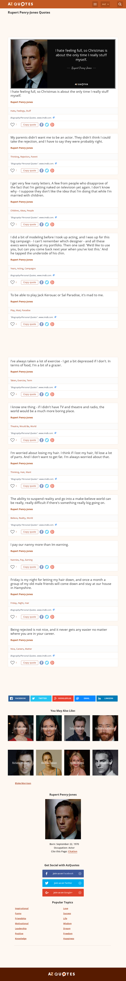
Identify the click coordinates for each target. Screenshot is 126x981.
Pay (22, 559)
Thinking (15, 156)
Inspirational (22, 908)
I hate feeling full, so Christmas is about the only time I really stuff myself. (59, 94)
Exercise (22, 380)
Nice (13, 648)
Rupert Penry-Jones (22, 102)
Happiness (68, 938)
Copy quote (29, 124)
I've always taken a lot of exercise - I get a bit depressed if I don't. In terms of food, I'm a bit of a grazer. (61, 363)
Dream (66, 928)
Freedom (67, 933)
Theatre (14, 426)
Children (15, 210)
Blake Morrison (23, 783)
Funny (18, 913)
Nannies (15, 559)
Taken (13, 380)
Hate (13, 110)
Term (29, 380)
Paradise (26, 310)
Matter (28, 648)
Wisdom (67, 923)
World (33, 426)
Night (21, 602)
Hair (22, 472)
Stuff (28, 110)
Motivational (22, 923)
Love (65, 908)
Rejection (25, 156)
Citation (72, 851)
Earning (29, 559)
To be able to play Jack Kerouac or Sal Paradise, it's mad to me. (57, 295)
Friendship (20, 918)
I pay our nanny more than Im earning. (40, 545)
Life (65, 918)
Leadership (21, 928)
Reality (22, 517)
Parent (34, 156)
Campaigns (30, 268)
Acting (20, 268)
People (30, 210)
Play (13, 310)
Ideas (23, 210)
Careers (20, 648)
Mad (18, 310)
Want (28, 472)
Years (13, 268)
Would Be (24, 426)
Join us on (63, 873)
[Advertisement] (63, 26)
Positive (19, 933)
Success (67, 913)
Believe (14, 517)
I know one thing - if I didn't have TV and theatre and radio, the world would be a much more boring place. (57, 409)
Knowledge (20, 938)
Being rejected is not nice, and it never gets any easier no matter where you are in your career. (59, 632)
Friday (14, 602)
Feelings (21, 110)
